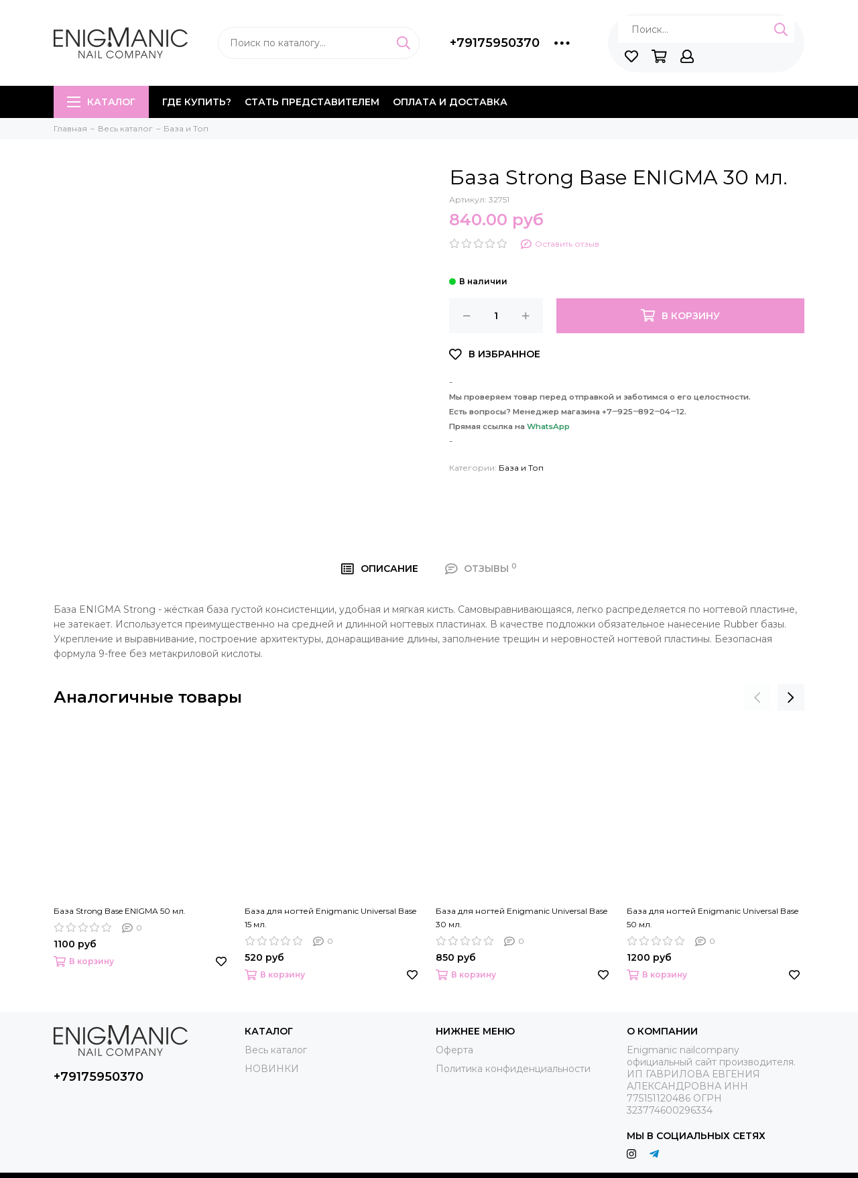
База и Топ (521, 468)
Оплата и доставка (450, 102)
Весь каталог (276, 1050)
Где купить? (196, 102)
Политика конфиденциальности (513, 1069)
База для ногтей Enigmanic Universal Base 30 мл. (521, 917)
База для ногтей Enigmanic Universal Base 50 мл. (712, 917)
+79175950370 (495, 43)
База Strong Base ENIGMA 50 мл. (120, 911)
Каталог (101, 102)
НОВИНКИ (272, 1069)
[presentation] (757, 697)
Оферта (454, 1050)
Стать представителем (312, 102)
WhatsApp (548, 426)
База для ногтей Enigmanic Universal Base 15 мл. (330, 917)
